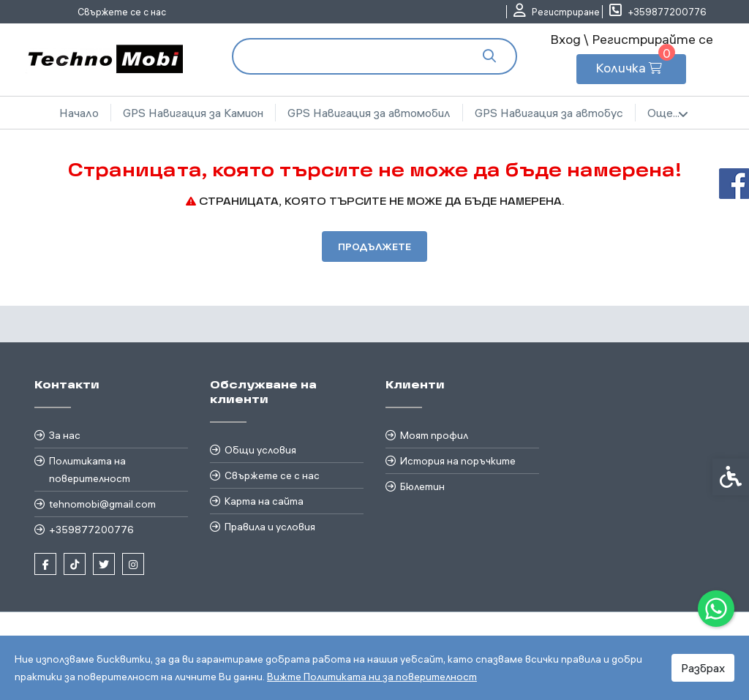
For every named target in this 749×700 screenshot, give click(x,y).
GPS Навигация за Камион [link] (193, 112)
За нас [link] (64, 435)
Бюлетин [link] (422, 486)
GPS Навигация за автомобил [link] (369, 112)
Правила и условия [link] (270, 526)
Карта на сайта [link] (264, 501)
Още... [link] (667, 113)
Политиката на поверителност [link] (89, 469)
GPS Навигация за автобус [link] (549, 112)
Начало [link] (79, 112)
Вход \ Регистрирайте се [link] (631, 39)
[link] (716, 608)
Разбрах (703, 668)
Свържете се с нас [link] (122, 12)
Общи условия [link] (260, 449)
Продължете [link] (374, 246)
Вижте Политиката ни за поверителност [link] (372, 676)
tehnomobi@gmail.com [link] (102, 504)
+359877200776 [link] (91, 529)
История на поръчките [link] (458, 460)
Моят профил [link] (434, 435)
